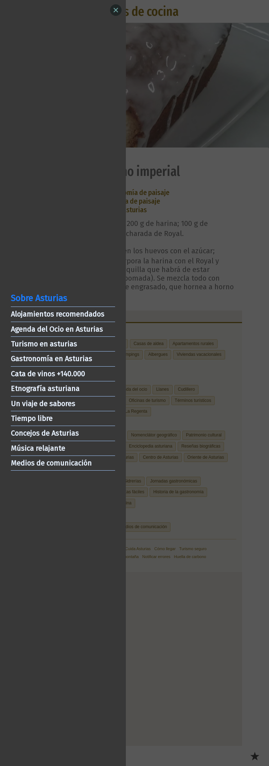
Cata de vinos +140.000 (48, 374)
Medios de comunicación (51, 463)
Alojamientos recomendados (57, 314)
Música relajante (38, 448)
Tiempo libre (32, 418)
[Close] (116, 10)
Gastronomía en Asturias (51, 358)
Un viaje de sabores (43, 403)
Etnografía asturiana (45, 388)
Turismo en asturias (44, 344)
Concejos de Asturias (45, 433)
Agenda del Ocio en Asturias (57, 329)
